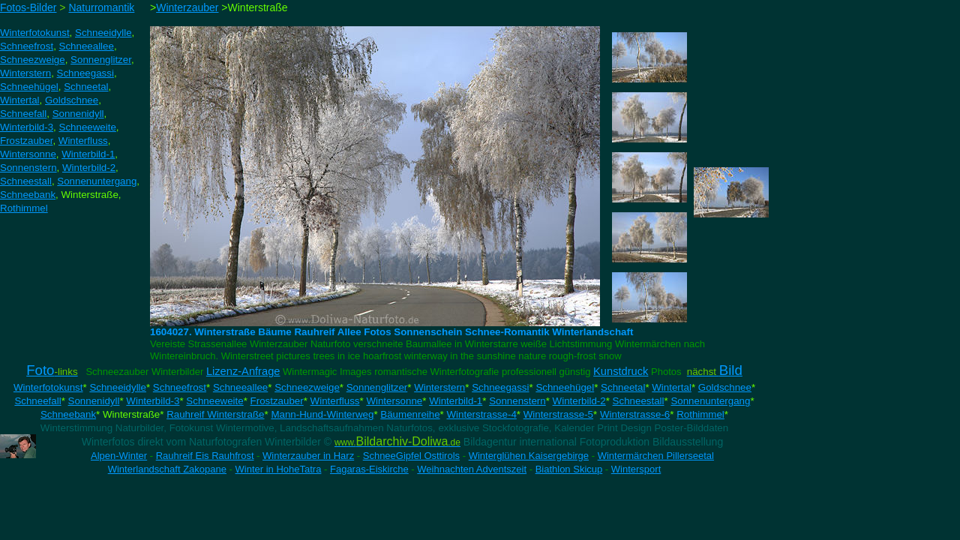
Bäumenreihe (410, 414)
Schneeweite (214, 400)
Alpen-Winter (119, 455)
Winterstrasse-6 (635, 414)
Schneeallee (240, 387)
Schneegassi (500, 387)
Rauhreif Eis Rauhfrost (205, 455)
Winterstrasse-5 (558, 414)
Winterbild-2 (579, 400)
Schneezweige (307, 387)
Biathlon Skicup (569, 469)
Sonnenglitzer (377, 387)
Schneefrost (179, 387)
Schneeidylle (117, 387)
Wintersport (636, 469)
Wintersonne (394, 400)
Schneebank (68, 414)
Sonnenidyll (94, 400)
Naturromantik (101, 8)
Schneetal (623, 387)
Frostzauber (277, 400)
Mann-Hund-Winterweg (322, 414)
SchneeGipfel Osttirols (411, 455)
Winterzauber (187, 8)
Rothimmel (700, 414)
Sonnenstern (517, 400)
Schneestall (638, 400)
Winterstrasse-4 (481, 414)
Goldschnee (725, 387)
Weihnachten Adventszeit (471, 469)
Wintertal (672, 387)
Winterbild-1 (455, 400)
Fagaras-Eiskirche (369, 469)
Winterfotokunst (48, 387)
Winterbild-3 (152, 400)
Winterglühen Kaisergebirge (529, 455)
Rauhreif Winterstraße (215, 414)
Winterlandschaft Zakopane (167, 469)
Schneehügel (565, 387)
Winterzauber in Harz (308, 455)
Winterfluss (335, 400)
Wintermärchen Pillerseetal (656, 455)
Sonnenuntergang (710, 400)
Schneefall (37, 400)
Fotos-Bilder (28, 8)
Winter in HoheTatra (279, 469)
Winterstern (439, 387)
